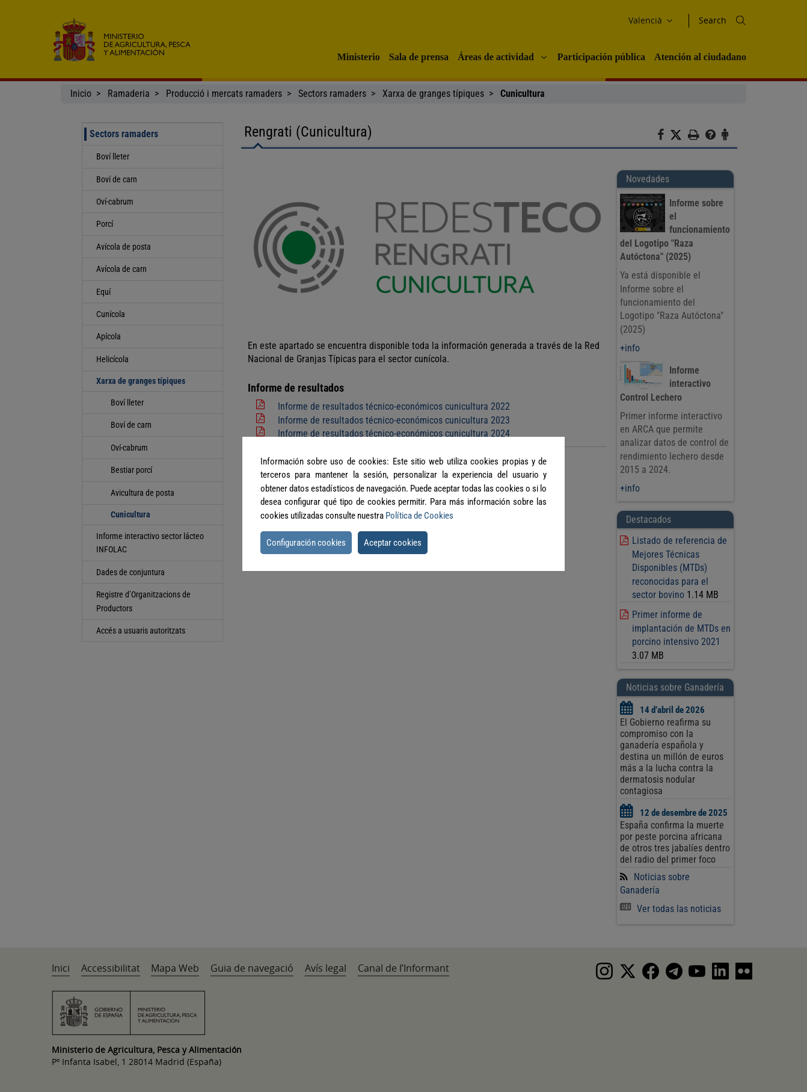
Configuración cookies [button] (306, 542)
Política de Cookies (419, 515)
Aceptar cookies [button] (393, 542)
